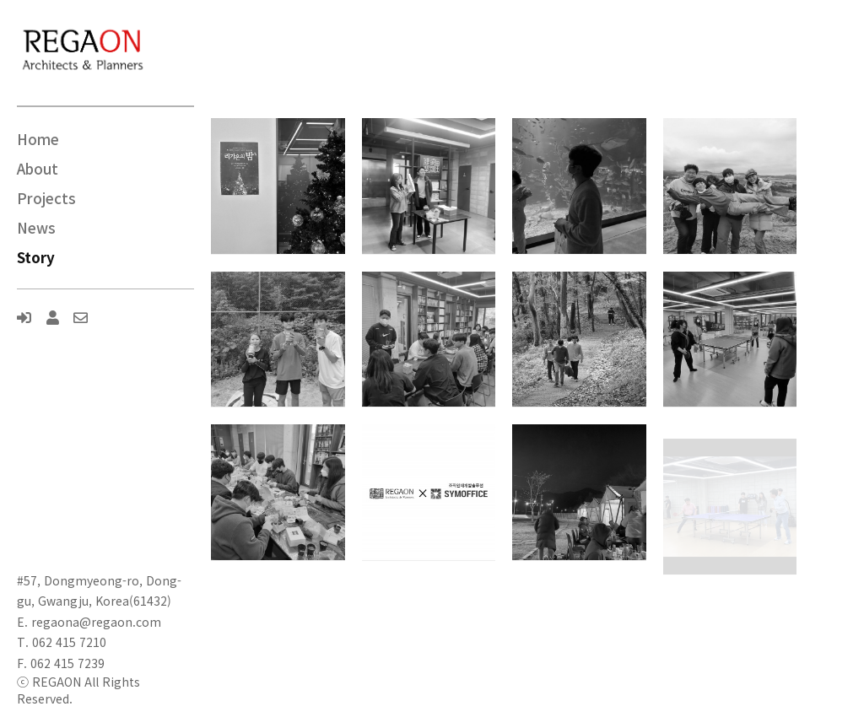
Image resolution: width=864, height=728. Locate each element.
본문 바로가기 (0, 0)
